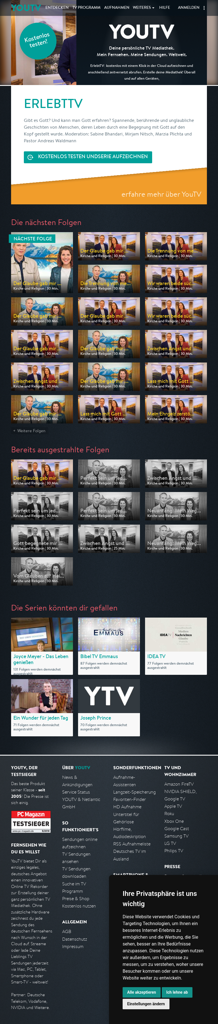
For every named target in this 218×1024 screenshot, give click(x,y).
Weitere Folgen (31, 430)
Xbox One (174, 821)
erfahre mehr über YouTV (161, 194)
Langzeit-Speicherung (134, 792)
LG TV (170, 843)
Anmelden (189, 8)
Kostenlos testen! (37, 41)
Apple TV (173, 806)
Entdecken (57, 8)
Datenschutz (74, 939)
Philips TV (173, 851)
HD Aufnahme (127, 807)
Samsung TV (176, 836)
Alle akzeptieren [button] (141, 992)
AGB (66, 931)
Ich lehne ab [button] (177, 992)
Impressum (72, 946)
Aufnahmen (116, 8)
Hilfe (164, 8)
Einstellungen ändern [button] (146, 1004)
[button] (204, 8)
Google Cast (176, 829)
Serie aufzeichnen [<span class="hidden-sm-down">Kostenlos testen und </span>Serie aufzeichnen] (93, 157)
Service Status (76, 792)
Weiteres (142, 8)
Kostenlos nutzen (79, 906)
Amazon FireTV (179, 784)
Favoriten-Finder (129, 799)
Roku (169, 814)
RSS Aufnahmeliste (131, 844)
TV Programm (86, 8)
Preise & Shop (75, 899)
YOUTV (26, 7)
